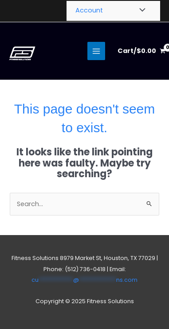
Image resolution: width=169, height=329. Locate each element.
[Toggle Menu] (140, 10)
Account (89, 10)
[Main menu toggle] (96, 51)
